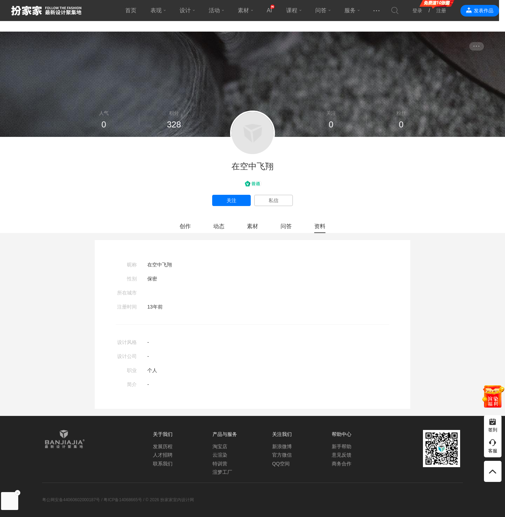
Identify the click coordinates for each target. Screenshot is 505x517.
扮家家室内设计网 (46, 10)
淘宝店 (220, 446)
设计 (188, 10)
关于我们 (163, 434)
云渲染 (220, 455)
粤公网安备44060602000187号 (71, 499)
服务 (352, 10)
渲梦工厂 (222, 472)
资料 (319, 226)
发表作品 (489, 10)
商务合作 (341, 463)
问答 (323, 10)
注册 (447, 10)
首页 (133, 10)
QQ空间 (281, 463)
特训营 (220, 463)
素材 (246, 10)
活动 (217, 10)
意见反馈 (341, 455)
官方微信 (282, 455)
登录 (423, 10)
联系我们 (163, 463)
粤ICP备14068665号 (122, 499)
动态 (218, 226)
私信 (273, 200)
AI (272, 10)
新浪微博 (282, 446)
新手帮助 (341, 446)
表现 (158, 10)
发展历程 (163, 446)
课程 (294, 10)
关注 (231, 200)
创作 (185, 226)
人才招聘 (163, 455)
